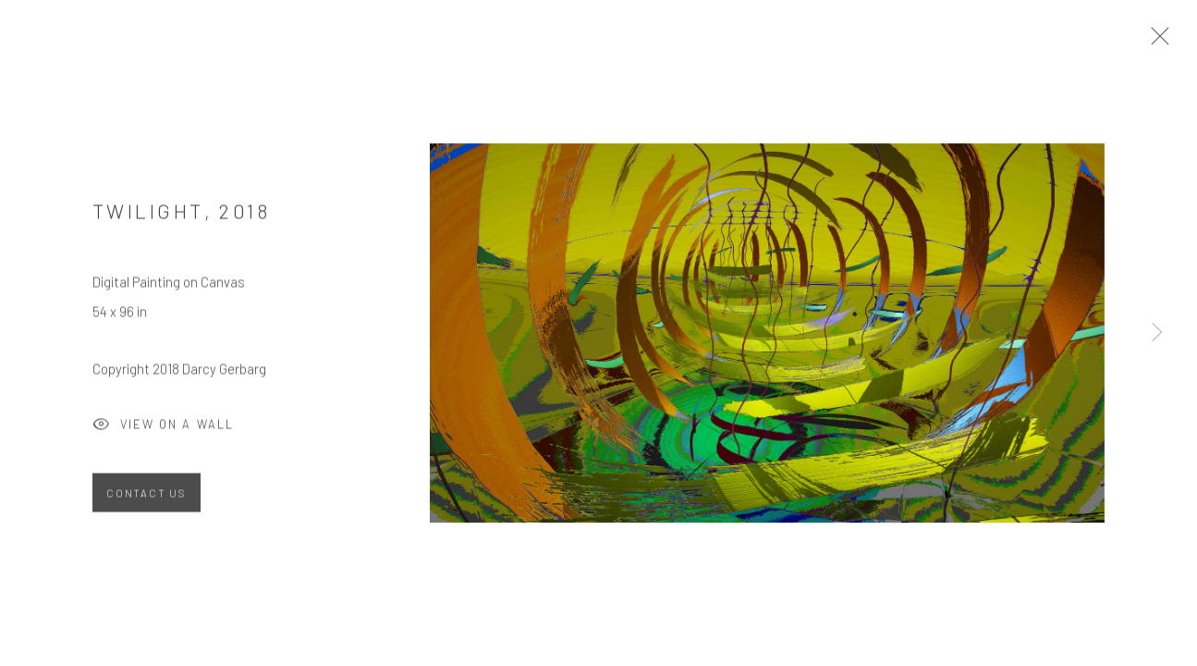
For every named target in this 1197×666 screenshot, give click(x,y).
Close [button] (1168, 42)
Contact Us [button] (146, 499)
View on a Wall (163, 433)
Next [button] (1157, 333)
